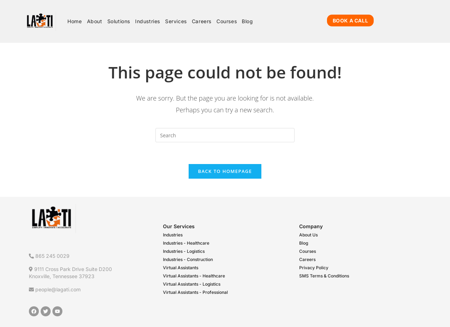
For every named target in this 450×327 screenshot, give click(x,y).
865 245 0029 (49, 256)
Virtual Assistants (180, 267)
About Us (308, 234)
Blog (303, 243)
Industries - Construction (188, 259)
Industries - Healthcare (186, 243)
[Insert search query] (225, 135)
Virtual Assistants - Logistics (191, 284)
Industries (173, 234)
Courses (307, 251)
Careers (307, 259)
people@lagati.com (55, 289)
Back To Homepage (225, 171)
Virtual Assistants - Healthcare (194, 276)
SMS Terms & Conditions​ (324, 276)
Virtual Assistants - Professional (195, 292)
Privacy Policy (313, 267)
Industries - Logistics (184, 251)
